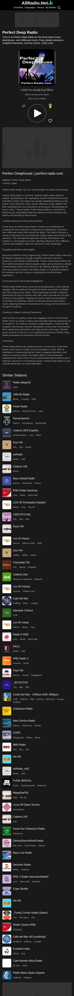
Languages (29, 7)
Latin (15, 387)
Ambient (17, 941)
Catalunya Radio (23, 708)
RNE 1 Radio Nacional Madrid (30, 876)
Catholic (17, 977)
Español (32, 567)
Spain (14, 183)
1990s (25, 555)
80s (15, 447)
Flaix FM (18, 670)
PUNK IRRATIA (22, 780)
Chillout (16, 603)
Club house (30, 845)
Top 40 (31, 507)
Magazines (18, 737)
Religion (28, 977)
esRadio (18, 454)
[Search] (58, 7)
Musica (16, 591)
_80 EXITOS (20, 682)
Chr (14, 567)
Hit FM (17, 756)
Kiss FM (18, 442)
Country (25, 399)
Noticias (25, 869)
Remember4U (21, 418)
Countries (18, 7)
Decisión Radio (22, 864)
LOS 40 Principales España (29, 502)
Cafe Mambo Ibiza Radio (27, 960)
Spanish (38, 579)
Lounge (34, 603)
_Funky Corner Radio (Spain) (30, 912)
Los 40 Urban (21, 622)
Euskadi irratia (21, 948)
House (37, 483)
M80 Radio (19, 744)
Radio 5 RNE (20, 634)
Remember (41, 423)
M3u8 (16, 953)
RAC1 (16, 646)
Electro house (29, 411)
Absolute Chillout (23, 610)
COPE (16, 732)
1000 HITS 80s (22, 514)
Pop (24, 507)
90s (21, 447)
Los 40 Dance (21, 538)
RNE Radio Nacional (25, 490)
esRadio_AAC (21, 768)
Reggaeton (36, 675)
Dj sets (16, 965)
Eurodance (27, 423)
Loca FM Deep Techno (26, 804)
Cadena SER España (25, 430)
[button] (37, 113)
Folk (34, 399)
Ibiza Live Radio (22, 852)
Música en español (22, 579)
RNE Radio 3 (20, 658)
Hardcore (41, 785)
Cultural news (19, 435)
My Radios (51, 7)
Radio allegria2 (22, 382)
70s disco (24, 917)
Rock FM (18, 526)
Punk (15, 785)
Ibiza (25, 603)
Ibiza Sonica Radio (24, 720)
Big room (17, 845)
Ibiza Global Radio (24, 478)
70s (15, 519)
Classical (17, 929)
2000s (33, 555)
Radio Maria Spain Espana (29, 972)
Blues (16, 399)
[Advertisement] (37, 19)
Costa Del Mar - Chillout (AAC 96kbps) (35, 694)
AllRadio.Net (37, 3)
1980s (16, 555)
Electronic (27, 483)
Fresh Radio (20, 406)
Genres (40, 7)
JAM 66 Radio (21, 394)
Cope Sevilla (20, 888)
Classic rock (29, 591)
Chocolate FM (21, 562)
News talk (33, 495)
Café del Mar (20, 598)
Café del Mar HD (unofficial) (29, 936)
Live (31, 435)
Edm (40, 543)
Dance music (28, 543)
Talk (23, 459)
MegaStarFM (20, 792)
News (38, 435)
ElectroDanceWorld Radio (28, 840)
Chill (15, 615)
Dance (16, 411)
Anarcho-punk (27, 785)
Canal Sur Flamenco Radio (29, 828)
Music (28, 447)
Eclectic (17, 663)
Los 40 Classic (21, 586)
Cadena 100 (20, 466)
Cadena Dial (20, 574)
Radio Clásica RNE (24, 924)
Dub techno (18, 809)
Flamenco (18, 833)
